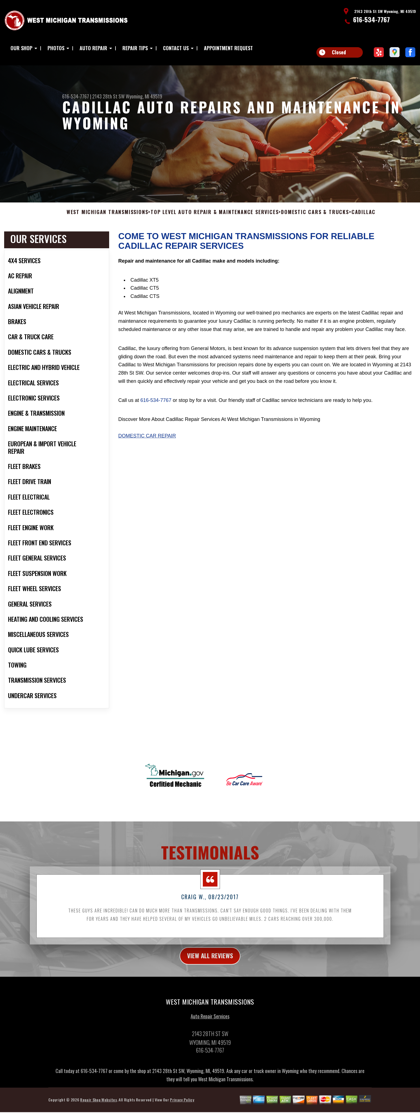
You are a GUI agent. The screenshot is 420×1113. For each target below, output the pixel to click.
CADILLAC (363, 218)
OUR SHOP (21, 48)
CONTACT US (176, 48)
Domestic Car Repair (147, 441)
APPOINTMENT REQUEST (228, 48)
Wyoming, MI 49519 (144, 96)
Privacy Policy (182, 1106)
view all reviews (210, 962)
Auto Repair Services (210, 1022)
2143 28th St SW (108, 96)
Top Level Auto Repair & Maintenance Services (215, 218)
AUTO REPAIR (93, 48)
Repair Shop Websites (98, 1106)
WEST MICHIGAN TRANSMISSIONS (107, 218)
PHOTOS (56, 48)
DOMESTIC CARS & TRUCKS (315, 218)
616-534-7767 (371, 19)
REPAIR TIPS (135, 48)
